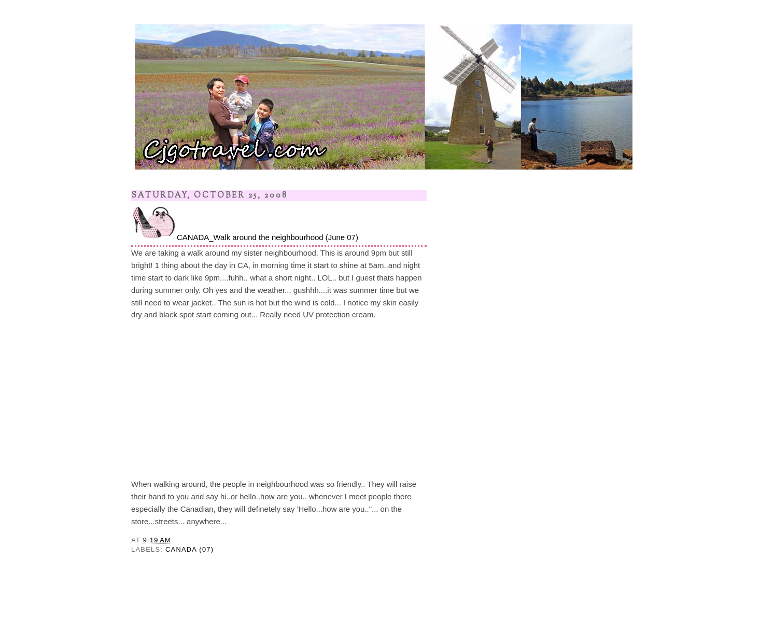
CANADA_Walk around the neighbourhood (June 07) (244, 223)
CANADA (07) (189, 549)
